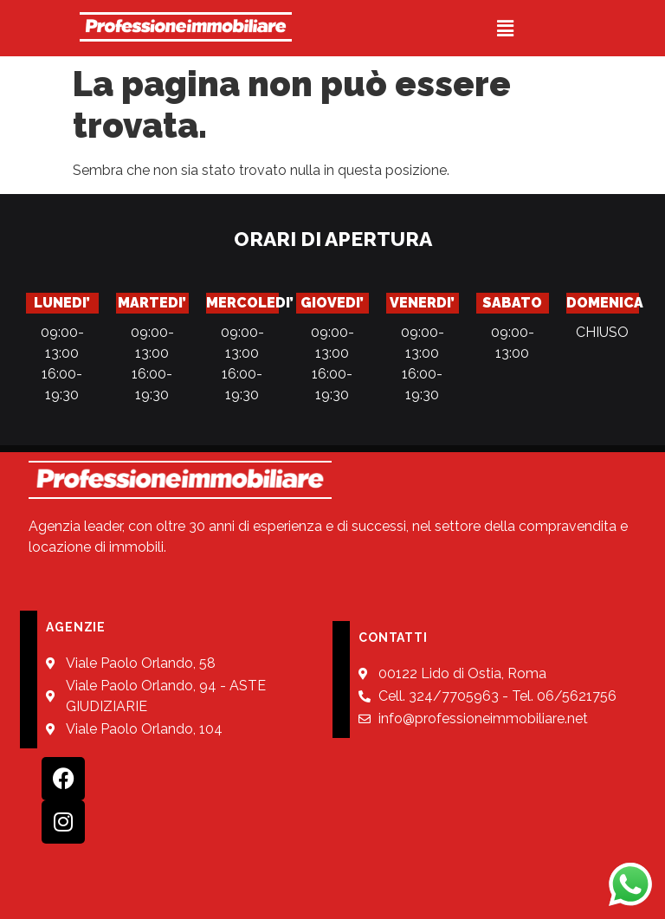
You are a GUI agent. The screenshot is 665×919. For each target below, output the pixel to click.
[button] (505, 28)
